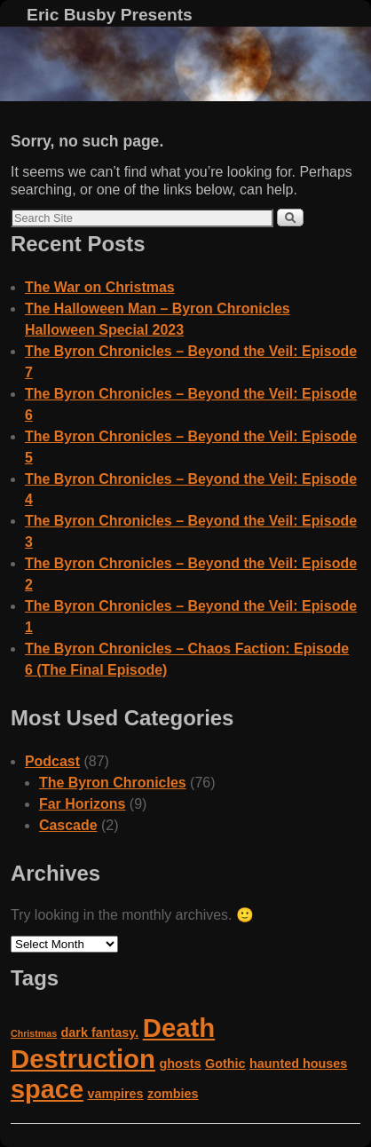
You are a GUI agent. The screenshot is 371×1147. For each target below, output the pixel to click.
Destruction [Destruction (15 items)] (83, 1058)
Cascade (68, 825)
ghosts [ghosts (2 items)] (180, 1063)
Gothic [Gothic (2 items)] (225, 1063)
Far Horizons (82, 803)
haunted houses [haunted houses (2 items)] (298, 1063)
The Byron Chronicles (112, 782)
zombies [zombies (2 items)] (173, 1094)
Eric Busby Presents (110, 14)
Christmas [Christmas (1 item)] (34, 1033)
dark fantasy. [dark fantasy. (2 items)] (100, 1032)
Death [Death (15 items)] (179, 1027)
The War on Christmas (100, 287)
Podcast (52, 761)
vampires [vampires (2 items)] (115, 1094)
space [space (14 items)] (47, 1089)
